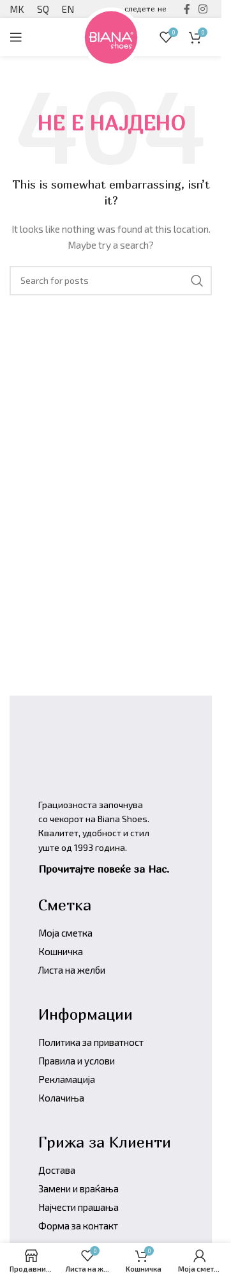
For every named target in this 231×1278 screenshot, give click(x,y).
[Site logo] (111, 35)
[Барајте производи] (111, 280)
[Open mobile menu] (16, 37)
